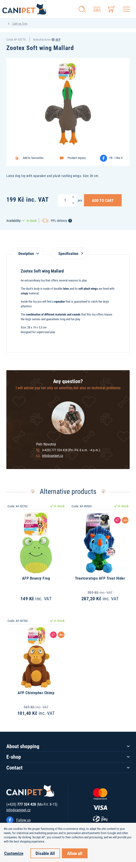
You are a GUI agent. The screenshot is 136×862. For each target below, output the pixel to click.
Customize (13, 853)
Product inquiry (77, 158)
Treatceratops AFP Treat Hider (100, 578)
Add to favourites (33, 158)
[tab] (27, 251)
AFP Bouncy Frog (36, 578)
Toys (25, 23)
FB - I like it (116, 158)
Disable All (45, 853)
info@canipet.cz (52, 455)
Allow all (74, 853)
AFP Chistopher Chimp (36, 692)
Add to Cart (103, 200)
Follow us (23, 819)
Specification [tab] (69, 253)
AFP (58, 39)
